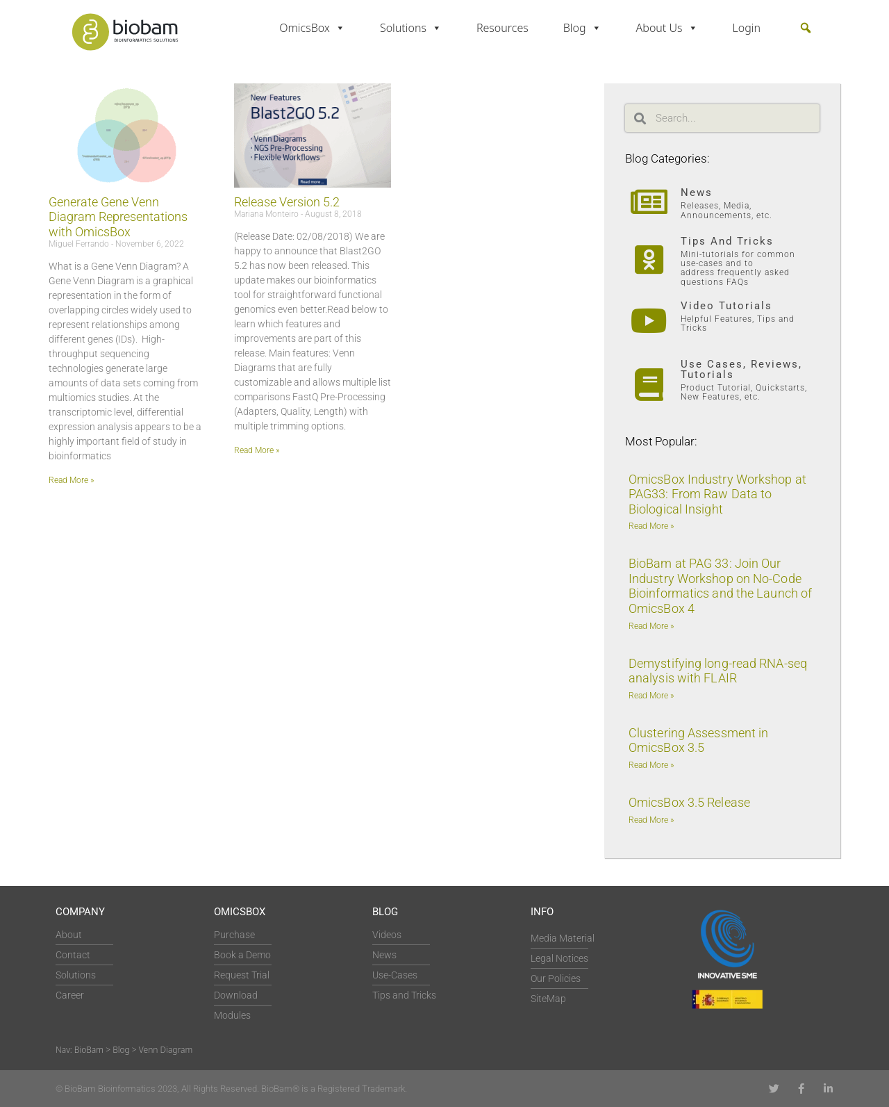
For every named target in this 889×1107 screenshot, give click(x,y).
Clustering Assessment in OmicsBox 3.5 (698, 740)
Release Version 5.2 (287, 202)
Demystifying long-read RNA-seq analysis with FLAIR (718, 671)
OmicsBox (312, 28)
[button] (805, 28)
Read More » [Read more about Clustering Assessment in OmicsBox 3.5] (651, 765)
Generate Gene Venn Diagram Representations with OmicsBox (118, 217)
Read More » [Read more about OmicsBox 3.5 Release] (651, 820)
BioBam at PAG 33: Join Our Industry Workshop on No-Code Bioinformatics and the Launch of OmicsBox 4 (720, 586)
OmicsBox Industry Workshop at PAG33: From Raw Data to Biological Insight (717, 494)
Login (747, 27)
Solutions (411, 28)
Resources (502, 27)
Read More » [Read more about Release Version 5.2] (256, 450)
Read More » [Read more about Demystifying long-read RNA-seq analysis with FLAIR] (651, 695)
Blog (582, 28)
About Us (667, 28)
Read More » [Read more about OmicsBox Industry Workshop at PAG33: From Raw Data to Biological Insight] (651, 526)
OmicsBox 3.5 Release (689, 802)
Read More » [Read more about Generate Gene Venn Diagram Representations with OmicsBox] (71, 480)
